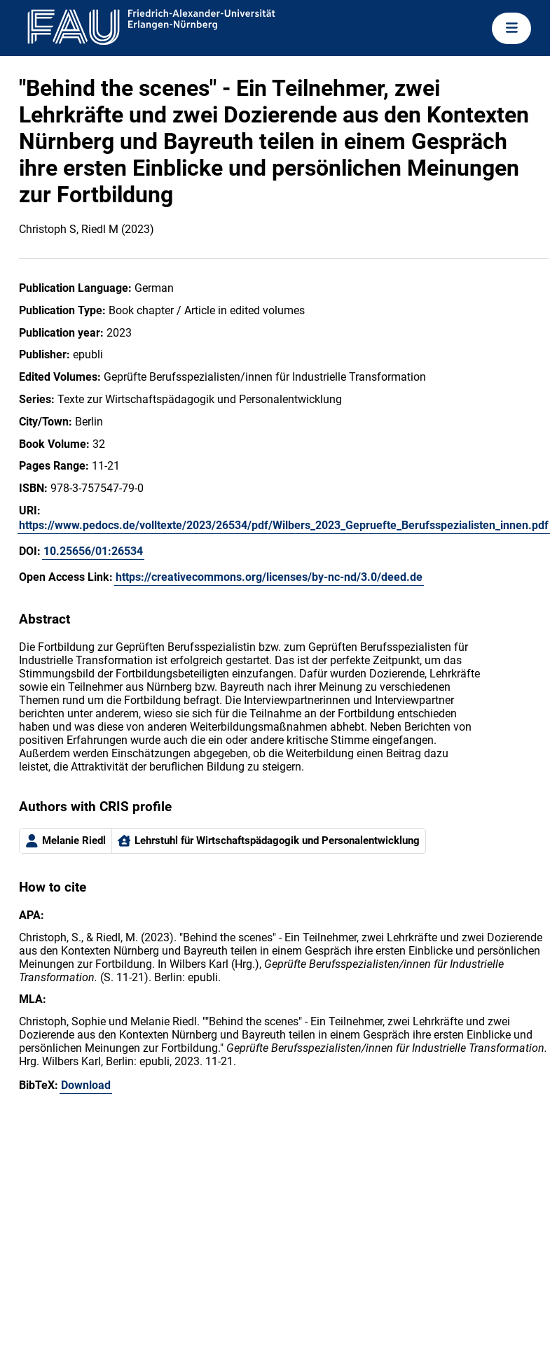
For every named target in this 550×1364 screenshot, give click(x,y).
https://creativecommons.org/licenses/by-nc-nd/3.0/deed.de (269, 577)
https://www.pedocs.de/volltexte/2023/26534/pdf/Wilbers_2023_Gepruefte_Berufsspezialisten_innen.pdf (284, 525)
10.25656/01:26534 (93, 551)
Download (86, 1085)
